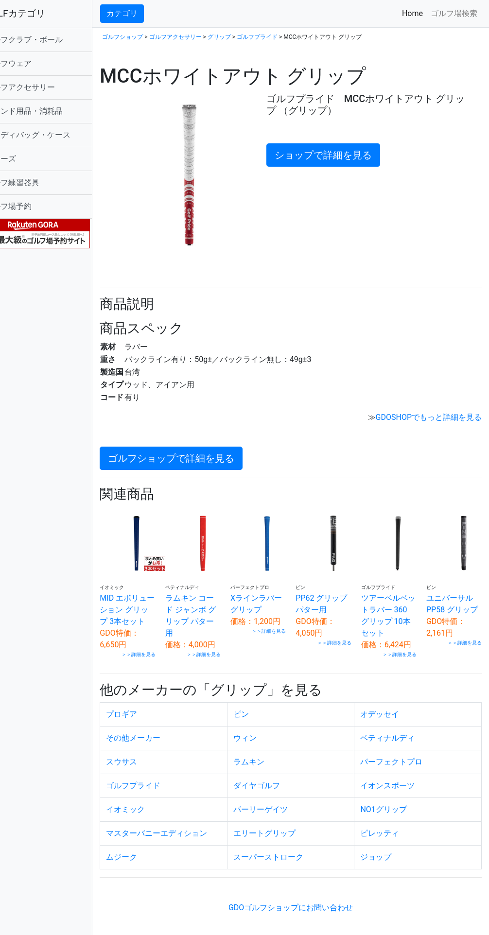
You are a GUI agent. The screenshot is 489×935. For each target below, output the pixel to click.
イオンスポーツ (395, 782)
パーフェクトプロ (399, 758)
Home (414, 13)
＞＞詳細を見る (159, 652)
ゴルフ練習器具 (37, 182)
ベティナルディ (395, 735)
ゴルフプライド (282, 37)
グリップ (243, 37)
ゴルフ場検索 (454, 13)
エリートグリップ (281, 830)
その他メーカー (158, 735)
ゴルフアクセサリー (45, 87)
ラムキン (265, 758)
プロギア (146, 711)
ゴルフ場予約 (33, 206)
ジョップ (384, 854)
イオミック (150, 806)
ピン (257, 711)
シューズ (25, 158)
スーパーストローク (285, 854)
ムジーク (146, 854)
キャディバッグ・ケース (52, 134)
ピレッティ (387, 830)
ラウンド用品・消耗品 (48, 111)
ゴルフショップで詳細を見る (196, 447)
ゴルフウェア (33, 63)
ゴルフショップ (147, 37)
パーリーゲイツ (277, 806)
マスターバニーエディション (181, 830)
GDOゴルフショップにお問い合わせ (303, 904)
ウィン (261, 735)
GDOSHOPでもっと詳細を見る (429, 406)
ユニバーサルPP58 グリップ (453, 595)
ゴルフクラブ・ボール (48, 39)
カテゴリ (146, 13)
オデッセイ (387, 711)
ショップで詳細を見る (337, 155)
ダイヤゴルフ (273, 782)
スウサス (146, 758)
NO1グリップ (391, 806)
